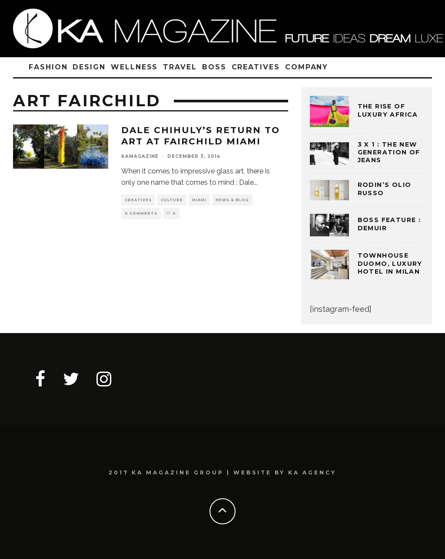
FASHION (48, 67)
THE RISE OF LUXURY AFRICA (388, 110)
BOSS (214, 67)
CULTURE (172, 200)
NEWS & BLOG (232, 200)
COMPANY (306, 67)
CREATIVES (256, 67)
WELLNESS (134, 67)
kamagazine (140, 156)
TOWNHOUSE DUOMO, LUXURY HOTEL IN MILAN (390, 263)
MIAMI (199, 200)
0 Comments (141, 213)
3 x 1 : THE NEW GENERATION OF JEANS (389, 152)
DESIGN (89, 67)
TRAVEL (180, 67)
